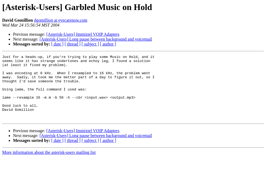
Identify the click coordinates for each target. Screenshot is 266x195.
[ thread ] (73, 44)
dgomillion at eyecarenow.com (60, 20)
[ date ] (57, 44)
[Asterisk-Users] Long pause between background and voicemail (96, 39)
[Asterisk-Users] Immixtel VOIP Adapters (83, 34)
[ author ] (108, 44)
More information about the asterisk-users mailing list (49, 165)
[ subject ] (90, 44)
